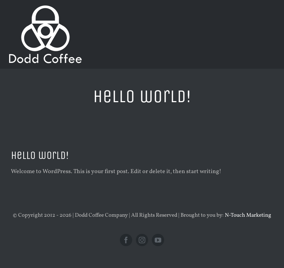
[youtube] (158, 240)
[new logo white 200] (45, 8)
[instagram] (142, 240)
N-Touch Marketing (248, 215)
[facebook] (126, 240)
